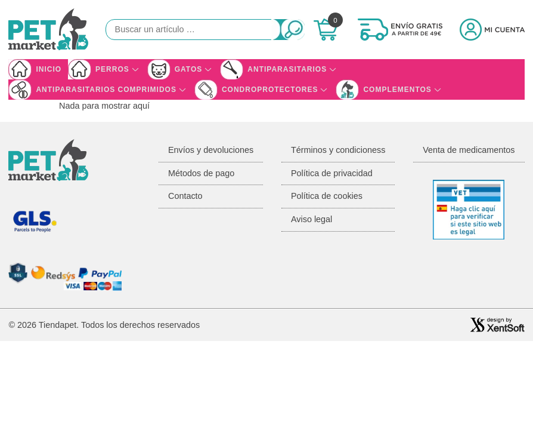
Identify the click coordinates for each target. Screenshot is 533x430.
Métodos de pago (201, 173)
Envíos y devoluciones (210, 150)
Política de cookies (326, 196)
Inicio (48, 69)
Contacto (185, 196)
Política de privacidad (332, 173)
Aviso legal (311, 219)
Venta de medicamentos (469, 150)
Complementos (397, 89)
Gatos (189, 69)
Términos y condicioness (338, 150)
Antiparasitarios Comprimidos (106, 89)
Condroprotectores (270, 89)
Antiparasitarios (287, 69)
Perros (112, 69)
